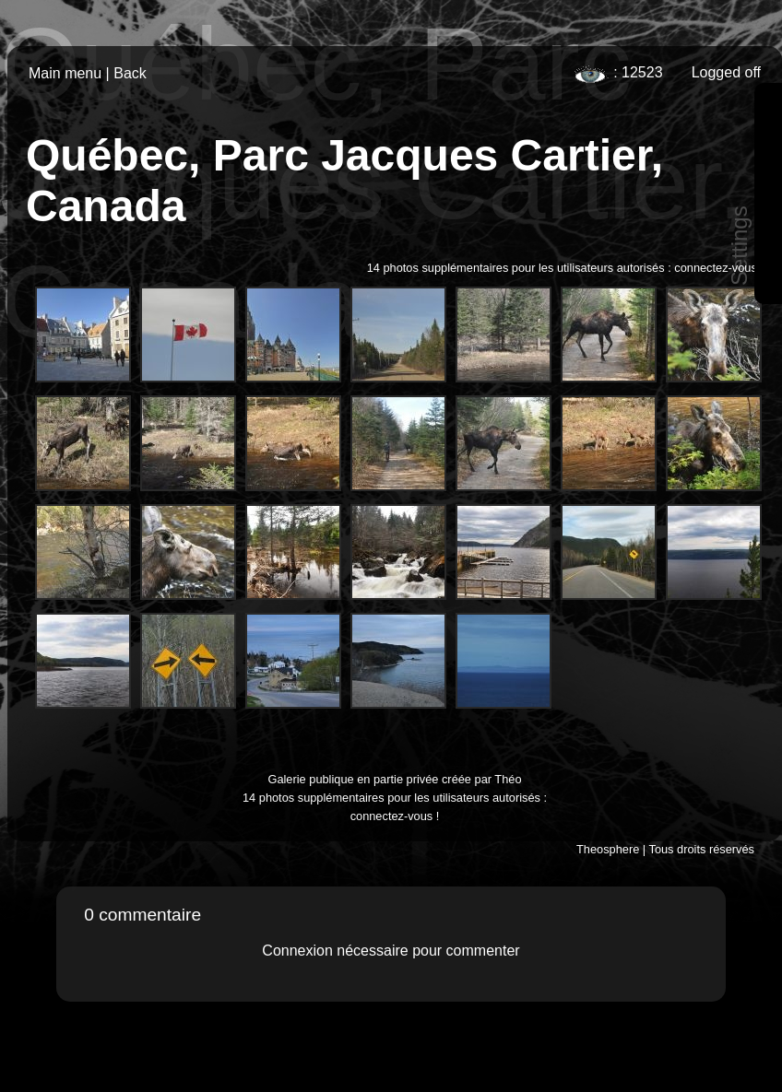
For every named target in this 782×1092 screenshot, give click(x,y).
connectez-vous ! (719, 268)
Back (130, 73)
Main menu (65, 73)
